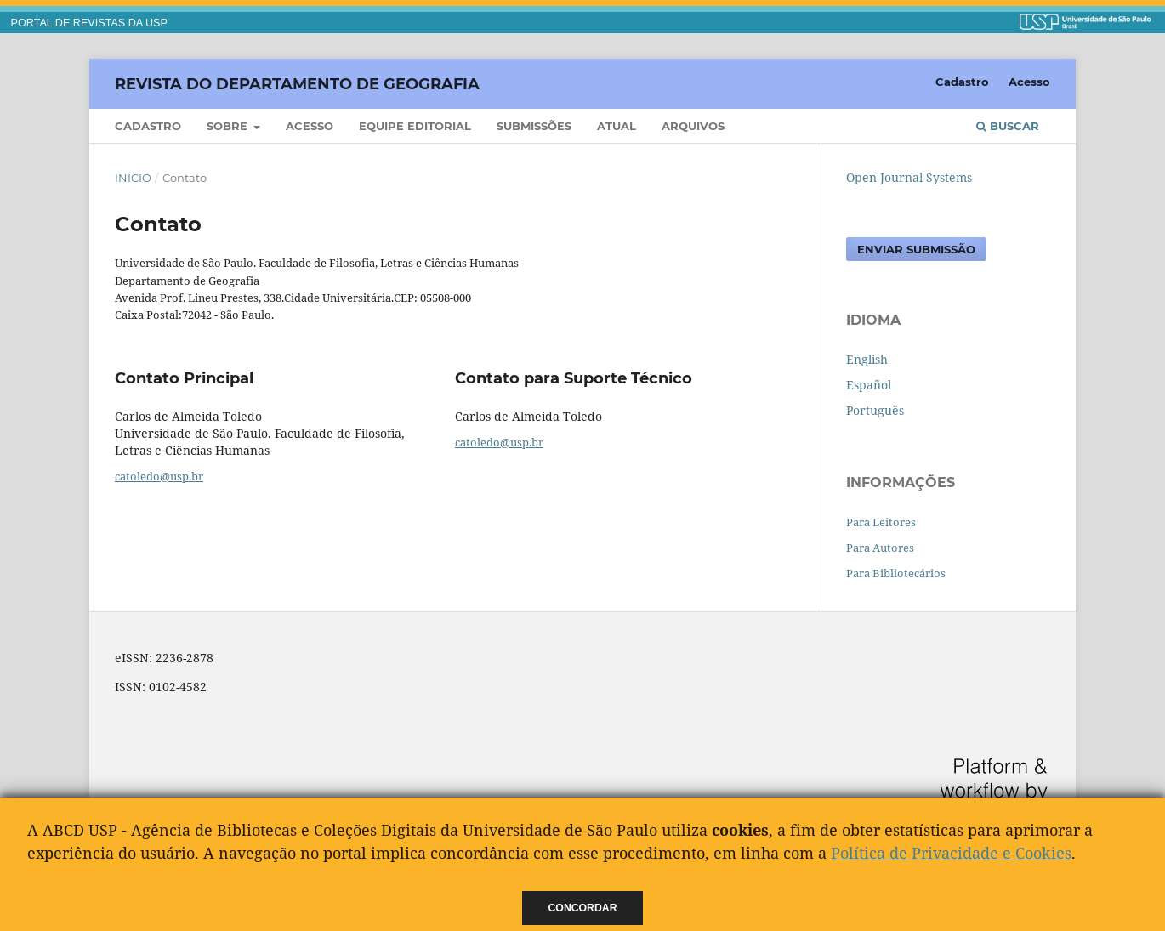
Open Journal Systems (909, 177)
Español (868, 385)
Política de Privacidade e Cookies (951, 853)
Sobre (229, 126)
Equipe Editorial (415, 126)
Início (133, 177)
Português (875, 410)
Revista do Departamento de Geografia (297, 83)
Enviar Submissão (916, 249)
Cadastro (148, 126)
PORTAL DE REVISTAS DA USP (89, 23)
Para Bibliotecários (896, 573)
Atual (616, 126)
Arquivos (693, 126)
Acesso (309, 126)
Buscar (1007, 126)
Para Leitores (881, 522)
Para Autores (880, 547)
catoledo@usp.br (159, 476)
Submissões (534, 126)
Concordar (582, 908)
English (867, 359)
